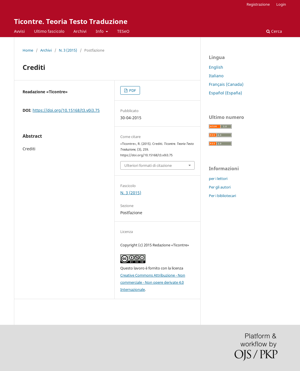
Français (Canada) (226, 84)
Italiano (216, 75)
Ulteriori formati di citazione (148, 165)
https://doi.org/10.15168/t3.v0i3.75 (66, 110)
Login (281, 4)
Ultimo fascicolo (49, 31)
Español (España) (225, 93)
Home (28, 50)
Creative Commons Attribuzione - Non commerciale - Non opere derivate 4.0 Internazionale (152, 282)
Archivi (80, 31)
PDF (132, 90)
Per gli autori (220, 187)
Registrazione (258, 4)
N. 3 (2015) (68, 50)
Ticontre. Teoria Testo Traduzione (70, 21)
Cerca (274, 31)
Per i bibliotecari (222, 195)
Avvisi (19, 31)
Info (100, 31)
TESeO (123, 31)
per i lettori (218, 178)
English (216, 67)
